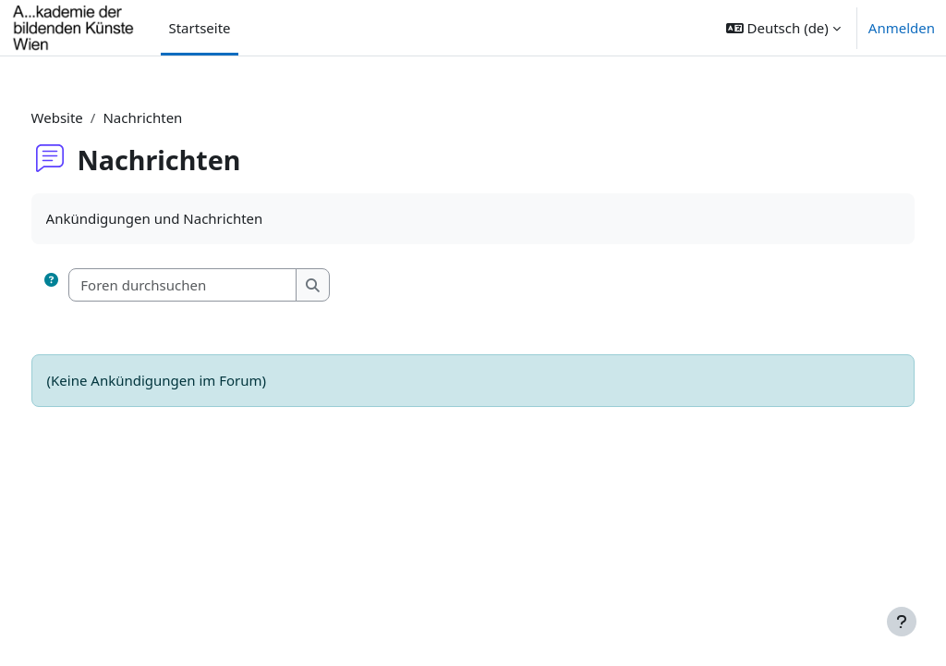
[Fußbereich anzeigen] (901, 621)
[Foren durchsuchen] (218, 285)
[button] (783, 28)
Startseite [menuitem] (199, 27)
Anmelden (901, 27)
